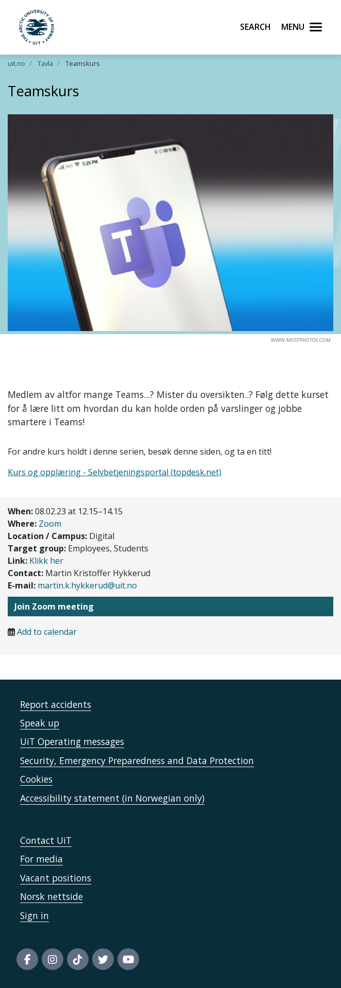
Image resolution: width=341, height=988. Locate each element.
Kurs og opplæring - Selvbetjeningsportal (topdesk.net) (114, 472)
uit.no (16, 63)
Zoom (50, 523)
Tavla (45, 63)
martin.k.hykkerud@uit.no (87, 585)
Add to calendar (47, 631)
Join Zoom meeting (54, 606)
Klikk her (46, 560)
